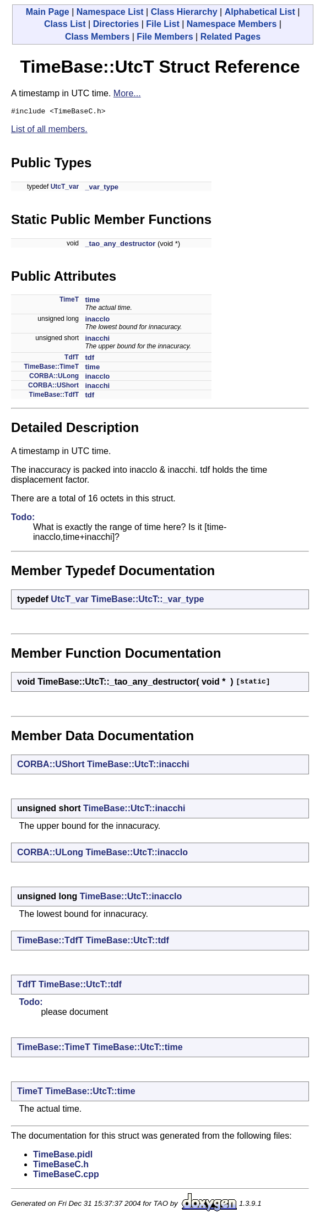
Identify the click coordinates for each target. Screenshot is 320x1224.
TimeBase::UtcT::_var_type (147, 600)
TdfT (71, 359)
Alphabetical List (260, 12)
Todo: (23, 518)
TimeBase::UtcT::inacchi (138, 766)
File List (162, 24)
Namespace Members (232, 24)
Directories (116, 24)
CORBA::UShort (53, 387)
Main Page (47, 12)
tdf (89, 359)
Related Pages (230, 36)
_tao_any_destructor (120, 245)
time (92, 301)
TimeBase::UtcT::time (137, 1048)
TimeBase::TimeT (51, 368)
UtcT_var (65, 188)
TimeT (69, 301)
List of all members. (49, 130)
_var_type (101, 188)
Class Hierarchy (184, 12)
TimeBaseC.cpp (66, 1176)
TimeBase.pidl (63, 1156)
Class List (65, 24)
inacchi (97, 340)
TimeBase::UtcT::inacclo (136, 854)
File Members (165, 36)
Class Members (97, 36)
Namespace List (110, 12)
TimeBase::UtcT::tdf (127, 942)
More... (127, 93)
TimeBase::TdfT (54, 396)
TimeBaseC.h (61, 1166)
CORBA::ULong (54, 377)
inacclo (97, 320)
